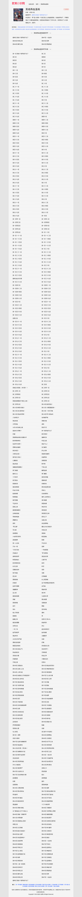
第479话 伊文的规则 (47, 864)
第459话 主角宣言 (47, 831)
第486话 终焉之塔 (18, 41)
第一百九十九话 (17, 384)
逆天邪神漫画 (66, 29)
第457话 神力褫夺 (47, 827)
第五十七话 (16, 146)
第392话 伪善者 (46, 715)
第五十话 (44, 133)
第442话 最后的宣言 (18, 801)
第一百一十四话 (46, 239)
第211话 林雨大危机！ (19, 407)
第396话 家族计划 (47, 721)
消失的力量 (16, 655)
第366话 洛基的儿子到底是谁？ (21, 675)
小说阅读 (66, 9)
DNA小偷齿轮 (17, 764)
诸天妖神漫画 (38, 884)
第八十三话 (16, 189)
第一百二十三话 (17, 255)
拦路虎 (14, 583)
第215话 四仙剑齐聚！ (19, 414)
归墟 (14, 434)
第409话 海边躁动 (18, 745)
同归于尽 (44, 427)
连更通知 (15, 784)
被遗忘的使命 (16, 645)
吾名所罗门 (45, 649)
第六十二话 (45, 153)
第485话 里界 (45, 41)
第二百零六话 (16, 397)
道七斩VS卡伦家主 (47, 731)
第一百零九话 (16, 232)
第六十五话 (16, 159)
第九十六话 (45, 209)
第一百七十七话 (17, 348)
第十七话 (15, 80)
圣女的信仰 (16, 758)
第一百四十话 (16, 285)
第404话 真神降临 (47, 735)
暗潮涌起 (15, 497)
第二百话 (44, 384)
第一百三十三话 (17, 272)
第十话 (43, 67)
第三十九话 (16, 116)
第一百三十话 (45, 265)
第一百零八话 (45, 229)
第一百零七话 (16, 229)
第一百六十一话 (17, 321)
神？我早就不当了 (47, 430)
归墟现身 (15, 659)
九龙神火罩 (45, 596)
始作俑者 (44, 632)
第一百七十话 (45, 334)
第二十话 (44, 83)
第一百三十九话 (46, 282)
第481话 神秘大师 (47, 867)
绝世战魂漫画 (31, 884)
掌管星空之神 (45, 513)
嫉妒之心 (15, 473)
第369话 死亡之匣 (47, 678)
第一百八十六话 (46, 361)
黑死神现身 (45, 784)
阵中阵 (43, 463)
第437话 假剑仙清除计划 (48, 791)
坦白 (14, 609)
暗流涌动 (44, 536)
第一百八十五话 (17, 361)
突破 (14, 599)
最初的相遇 (16, 596)
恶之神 (14, 576)
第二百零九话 (16, 404)
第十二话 (44, 70)
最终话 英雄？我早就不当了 (40, 15)
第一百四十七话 (46, 295)
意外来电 (44, 609)
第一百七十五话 (17, 344)
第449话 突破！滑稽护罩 (19, 814)
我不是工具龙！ (17, 457)
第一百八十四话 (46, 358)
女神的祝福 (16, 513)
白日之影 (15, 566)
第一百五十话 (16, 301)
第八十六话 (45, 192)
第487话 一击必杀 (47, 37)
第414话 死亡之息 (47, 751)
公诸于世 (44, 559)
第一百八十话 (45, 351)
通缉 (43, 612)
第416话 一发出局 (47, 755)
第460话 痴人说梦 (18, 834)
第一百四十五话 (46, 291)
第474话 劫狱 (16, 857)
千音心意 (44, 467)
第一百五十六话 (17, 311)
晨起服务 (15, 804)
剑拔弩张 (44, 457)
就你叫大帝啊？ (17, 430)
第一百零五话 (16, 225)
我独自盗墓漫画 (22, 27)
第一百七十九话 (17, 351)
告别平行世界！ (17, 444)
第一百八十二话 (46, 354)
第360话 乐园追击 (18, 665)
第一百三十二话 (46, 268)
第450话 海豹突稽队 (47, 814)
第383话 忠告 (45, 702)
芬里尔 (43, 662)
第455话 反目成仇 (47, 824)
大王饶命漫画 (54, 884)
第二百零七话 (45, 397)
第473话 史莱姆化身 (47, 854)
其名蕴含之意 (45, 645)
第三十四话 (45, 106)
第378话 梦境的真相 (18, 695)
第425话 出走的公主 (18, 771)
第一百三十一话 (17, 268)
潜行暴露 (44, 500)
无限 (43, 573)
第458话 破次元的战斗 (19, 831)
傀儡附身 (15, 589)
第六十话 (44, 149)
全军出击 (15, 626)
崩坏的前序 (16, 556)
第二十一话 (16, 86)
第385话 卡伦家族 (47, 705)
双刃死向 (15, 480)
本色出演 (44, 530)
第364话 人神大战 (18, 672)
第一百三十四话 (46, 272)
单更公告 (15, 824)
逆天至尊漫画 (40, 29)
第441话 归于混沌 (47, 798)
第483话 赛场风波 (47, 44)
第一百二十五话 (17, 258)
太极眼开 (44, 635)
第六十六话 (45, 159)
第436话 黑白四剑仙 (18, 791)
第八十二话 (45, 186)
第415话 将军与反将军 (19, 755)
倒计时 (43, 592)
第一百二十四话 (46, 255)
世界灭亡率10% (46, 619)
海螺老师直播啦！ (18, 467)
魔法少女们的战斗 (47, 526)
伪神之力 (44, 768)
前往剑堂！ (16, 450)
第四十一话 (16, 120)
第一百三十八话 (17, 282)
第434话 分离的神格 (18, 788)
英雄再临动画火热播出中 (20, 437)
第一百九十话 (45, 368)
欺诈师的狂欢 (16, 563)
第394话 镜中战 (46, 718)
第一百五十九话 (46, 315)
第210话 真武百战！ (47, 404)
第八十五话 (16, 192)
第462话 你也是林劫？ (19, 837)
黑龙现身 (44, 771)
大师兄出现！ (16, 454)
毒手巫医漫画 (29, 27)
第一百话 (44, 215)
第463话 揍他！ (46, 837)
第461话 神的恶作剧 (47, 834)
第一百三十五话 (17, 275)
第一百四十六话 (17, 295)
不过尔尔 (44, 543)
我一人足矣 (16, 543)
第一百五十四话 (17, 308)
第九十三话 (16, 206)
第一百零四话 (45, 222)
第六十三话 (16, 156)
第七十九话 (16, 182)
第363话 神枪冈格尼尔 (48, 669)
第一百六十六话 (46, 328)
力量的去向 (45, 659)
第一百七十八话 (46, 348)
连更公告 (15, 318)
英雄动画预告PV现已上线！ (20, 401)
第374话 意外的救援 (18, 688)
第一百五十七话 (46, 311)
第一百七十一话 (17, 338)
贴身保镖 (15, 493)
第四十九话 (16, 133)
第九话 (14, 67)
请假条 (43, 533)
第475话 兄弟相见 (47, 857)
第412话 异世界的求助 (48, 748)
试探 (43, 728)
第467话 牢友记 (46, 844)
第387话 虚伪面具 (47, 708)
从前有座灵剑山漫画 (20, 29)
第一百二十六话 (46, 258)
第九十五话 (16, 209)
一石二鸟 (15, 629)
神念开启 (44, 506)
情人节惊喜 (16, 612)
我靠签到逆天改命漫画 (50, 29)
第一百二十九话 (17, 265)
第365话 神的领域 (47, 672)
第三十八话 (45, 113)
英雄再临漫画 (44, 4)
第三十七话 (16, 113)
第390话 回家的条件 (47, 712)
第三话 (14, 57)
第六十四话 (45, 156)
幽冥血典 (44, 470)
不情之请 (15, 662)
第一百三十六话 (46, 275)
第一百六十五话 (17, 328)
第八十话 (44, 182)
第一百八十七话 (17, 364)
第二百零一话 (45, 387)
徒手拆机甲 (16, 632)
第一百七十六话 (46, 344)
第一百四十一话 (46, 285)
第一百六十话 (45, 318)
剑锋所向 (44, 483)
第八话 (43, 63)
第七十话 (44, 166)
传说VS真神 (16, 738)
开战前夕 (15, 553)
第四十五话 (16, 126)
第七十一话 (16, 169)
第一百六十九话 (17, 334)
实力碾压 (44, 447)
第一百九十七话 (17, 381)
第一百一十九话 (17, 248)
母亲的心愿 (16, 728)
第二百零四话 (16, 394)
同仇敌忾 (15, 794)
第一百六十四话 (46, 325)
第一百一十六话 (46, 242)
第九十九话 (16, 215)
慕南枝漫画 (25, 884)
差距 (14, 523)
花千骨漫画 (59, 29)
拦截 (43, 642)
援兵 (43, 781)
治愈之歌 (44, 520)
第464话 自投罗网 (18, 841)
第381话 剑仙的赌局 (47, 698)
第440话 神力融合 (18, 798)
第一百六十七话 (17, 331)
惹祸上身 (15, 506)
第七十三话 (16, 172)
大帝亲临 (15, 424)
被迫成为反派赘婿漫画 (31, 29)
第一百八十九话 (17, 368)
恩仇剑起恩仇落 (46, 487)
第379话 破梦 (45, 695)
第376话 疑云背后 (18, 692)
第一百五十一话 (46, 301)
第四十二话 (45, 120)
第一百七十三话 (17, 341)
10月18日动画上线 (18, 427)
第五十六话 (45, 143)
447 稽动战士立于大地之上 (20, 811)
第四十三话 (16, 123)
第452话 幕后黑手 (47, 817)
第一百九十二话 (46, 371)
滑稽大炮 (44, 420)
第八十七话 (16, 196)
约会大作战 (16, 490)
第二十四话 (45, 90)
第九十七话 (16, 212)
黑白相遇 (44, 599)
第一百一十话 (45, 232)
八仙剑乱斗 (16, 417)
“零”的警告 (45, 553)
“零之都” (15, 526)
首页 (37, 4)
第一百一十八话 (46, 245)
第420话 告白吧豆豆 (47, 761)
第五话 (14, 60)
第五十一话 (16, 136)
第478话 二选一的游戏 (19, 864)
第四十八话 (45, 129)
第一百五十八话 (17, 315)
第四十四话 (45, 123)
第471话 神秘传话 (47, 850)
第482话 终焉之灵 (18, 870)
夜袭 (43, 540)
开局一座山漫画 (48, 886)
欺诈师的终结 (16, 440)
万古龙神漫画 (57, 27)
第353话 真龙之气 (18, 649)
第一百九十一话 (17, 371)
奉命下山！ (45, 444)
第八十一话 (16, 186)
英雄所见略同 (45, 454)
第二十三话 (16, 90)
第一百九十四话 (46, 374)
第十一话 (15, 70)
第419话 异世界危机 (18, 761)
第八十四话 (45, 189)
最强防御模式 (16, 510)
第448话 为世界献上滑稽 (48, 811)
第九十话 (44, 199)
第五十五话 (16, 143)
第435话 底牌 (45, 788)
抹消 (43, 563)
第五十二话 (45, 136)
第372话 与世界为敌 (18, 685)
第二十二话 (45, 86)
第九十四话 (45, 206)
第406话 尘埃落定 (47, 738)
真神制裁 (44, 778)
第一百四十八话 (17, 298)
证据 (43, 639)
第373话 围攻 (45, 685)
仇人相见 (15, 731)
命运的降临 (45, 523)
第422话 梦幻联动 (47, 764)
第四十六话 (45, 126)
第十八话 (44, 80)
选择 (43, 546)
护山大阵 (44, 450)
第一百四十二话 (17, 288)
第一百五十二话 (17, 305)
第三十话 (44, 100)
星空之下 (44, 516)
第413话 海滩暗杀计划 (19, 751)
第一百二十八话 (46, 262)
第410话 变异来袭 (47, 745)
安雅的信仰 (16, 569)
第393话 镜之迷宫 (18, 718)
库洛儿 (43, 490)
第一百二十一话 (17, 252)
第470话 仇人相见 (18, 850)
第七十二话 (45, 169)
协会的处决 (16, 652)
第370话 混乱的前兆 (18, 682)
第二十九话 (16, 100)
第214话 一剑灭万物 (47, 411)
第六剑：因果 (16, 735)
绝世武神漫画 (31, 886)
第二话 (43, 53)
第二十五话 (16, 93)
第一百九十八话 (46, 381)
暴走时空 (15, 635)
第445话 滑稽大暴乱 (18, 807)
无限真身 (44, 602)
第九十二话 (45, 202)
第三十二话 (45, 103)
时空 (43, 566)
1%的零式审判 (17, 536)
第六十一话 (16, 153)
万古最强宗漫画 (38, 27)
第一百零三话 (16, 222)
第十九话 (15, 83)
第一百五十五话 (46, 308)
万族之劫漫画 (56, 886)
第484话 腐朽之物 (18, 44)
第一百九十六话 (46, 377)
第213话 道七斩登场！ (19, 411)
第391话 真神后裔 (18, 715)
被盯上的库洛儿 (46, 497)
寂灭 (14, 606)
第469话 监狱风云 (47, 847)
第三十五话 (16, 110)
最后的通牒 (16, 622)
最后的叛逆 (16, 487)
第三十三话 (16, 106)
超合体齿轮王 (45, 629)
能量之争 (15, 619)
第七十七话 (16, 179)
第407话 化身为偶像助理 (19, 741)
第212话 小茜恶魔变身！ (48, 407)
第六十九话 (16, 166)
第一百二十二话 (46, 252)
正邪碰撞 (44, 576)
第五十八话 (45, 146)
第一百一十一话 (17, 235)
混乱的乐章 (45, 556)
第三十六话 (45, 110)
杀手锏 (43, 586)
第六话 (43, 60)
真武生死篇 (45, 477)
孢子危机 (15, 573)
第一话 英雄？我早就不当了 (20, 53)
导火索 (14, 530)
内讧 (43, 626)
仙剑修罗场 (45, 417)
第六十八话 (45, 163)
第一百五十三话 (46, 305)
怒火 (43, 774)
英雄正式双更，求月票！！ (20, 387)
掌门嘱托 (44, 473)
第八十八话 (45, 196)
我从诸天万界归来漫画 (47, 27)
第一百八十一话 (17, 354)
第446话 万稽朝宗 (47, 807)
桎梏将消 (15, 483)
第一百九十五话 (17, 377)
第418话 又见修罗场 (47, 758)
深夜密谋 (44, 460)
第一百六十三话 (17, 325)
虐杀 (43, 424)
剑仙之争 (44, 655)
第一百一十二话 (46, 235)
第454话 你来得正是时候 (48, 821)
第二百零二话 (16, 391)
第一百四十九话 (46, 298)
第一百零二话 (45, 219)
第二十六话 (45, 93)
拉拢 (14, 781)
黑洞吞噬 (15, 602)
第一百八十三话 (17, 358)
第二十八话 (45, 96)
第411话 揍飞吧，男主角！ (20, 748)
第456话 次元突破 (18, 827)
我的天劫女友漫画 (46, 884)
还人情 (14, 592)
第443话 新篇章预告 (47, 801)
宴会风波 (15, 463)
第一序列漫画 (19, 884)
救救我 (14, 616)
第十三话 (15, 73)
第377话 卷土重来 (47, 692)
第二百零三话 (45, 391)
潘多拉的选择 (16, 642)
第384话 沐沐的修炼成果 (19, 705)
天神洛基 (44, 652)
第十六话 (44, 77)
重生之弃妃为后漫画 (39, 886)
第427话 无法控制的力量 (19, 774)
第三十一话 (16, 103)
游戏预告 (15, 533)
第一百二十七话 (17, 262)
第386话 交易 (16, 708)
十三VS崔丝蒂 (46, 804)
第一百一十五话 (17, 242)
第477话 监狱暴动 (47, 860)
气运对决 (15, 503)
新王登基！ (45, 434)
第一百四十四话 (17, 291)
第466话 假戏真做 (18, 844)
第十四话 (44, 73)
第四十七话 (16, 129)
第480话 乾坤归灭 (18, 867)
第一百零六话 (45, 225)
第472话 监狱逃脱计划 (19, 854)
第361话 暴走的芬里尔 (48, 665)
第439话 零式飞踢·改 (47, 794)
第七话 (14, 63)
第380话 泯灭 (16, 698)
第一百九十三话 (17, 374)
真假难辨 (15, 540)
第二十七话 (16, 96)
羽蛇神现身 (16, 516)
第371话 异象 (45, 682)
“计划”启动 (16, 549)
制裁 (43, 725)
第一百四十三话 (46, 288)
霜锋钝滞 (44, 480)
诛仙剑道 (15, 420)
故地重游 (15, 778)
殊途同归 (44, 622)
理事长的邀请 (16, 447)
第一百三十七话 (46, 278)
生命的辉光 (45, 493)
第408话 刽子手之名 (47, 741)
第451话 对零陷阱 (18, 817)
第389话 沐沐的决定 (18, 712)
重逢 (43, 606)
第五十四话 (45, 139)
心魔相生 (15, 460)
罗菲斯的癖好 (16, 725)
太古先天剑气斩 (17, 639)
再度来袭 (44, 503)
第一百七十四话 (46, 341)
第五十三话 (16, 139)
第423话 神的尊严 (18, 768)
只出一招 (15, 546)
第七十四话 (45, 172)
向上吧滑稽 (45, 579)
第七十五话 (16, 176)
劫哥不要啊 (16, 586)
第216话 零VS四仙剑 (47, 414)
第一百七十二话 (46, 338)
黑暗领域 (15, 579)
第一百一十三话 (17, 239)
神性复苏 (44, 510)
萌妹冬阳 (44, 589)
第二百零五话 (45, 394)
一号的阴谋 (45, 549)
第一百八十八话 (46, 364)
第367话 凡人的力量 (47, 675)
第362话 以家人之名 (18, 669)
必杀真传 (15, 721)
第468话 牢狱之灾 (18, 847)
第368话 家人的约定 (18, 678)
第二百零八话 (45, 401)
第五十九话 (16, 149)
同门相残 (15, 470)
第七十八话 (45, 179)
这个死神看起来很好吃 (48, 583)
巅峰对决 (44, 437)
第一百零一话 (16, 219)
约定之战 (44, 440)
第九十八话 (45, 212)
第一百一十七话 (17, 245)
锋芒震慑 (15, 500)
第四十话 (44, 116)
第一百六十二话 (46, 321)
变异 (43, 569)
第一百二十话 (45, 248)
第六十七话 (16, 163)
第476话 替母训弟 (18, 860)
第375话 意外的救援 (47, 688)
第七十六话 (45, 176)
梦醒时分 (15, 520)
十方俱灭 (15, 477)
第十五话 (15, 77)
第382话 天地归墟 (18, 702)
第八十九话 (16, 199)
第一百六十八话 (46, 331)
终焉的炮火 (16, 559)
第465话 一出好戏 (47, 841)
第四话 (43, 57)
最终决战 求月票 (17, 278)
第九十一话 (16, 202)
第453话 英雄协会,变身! (19, 821)
